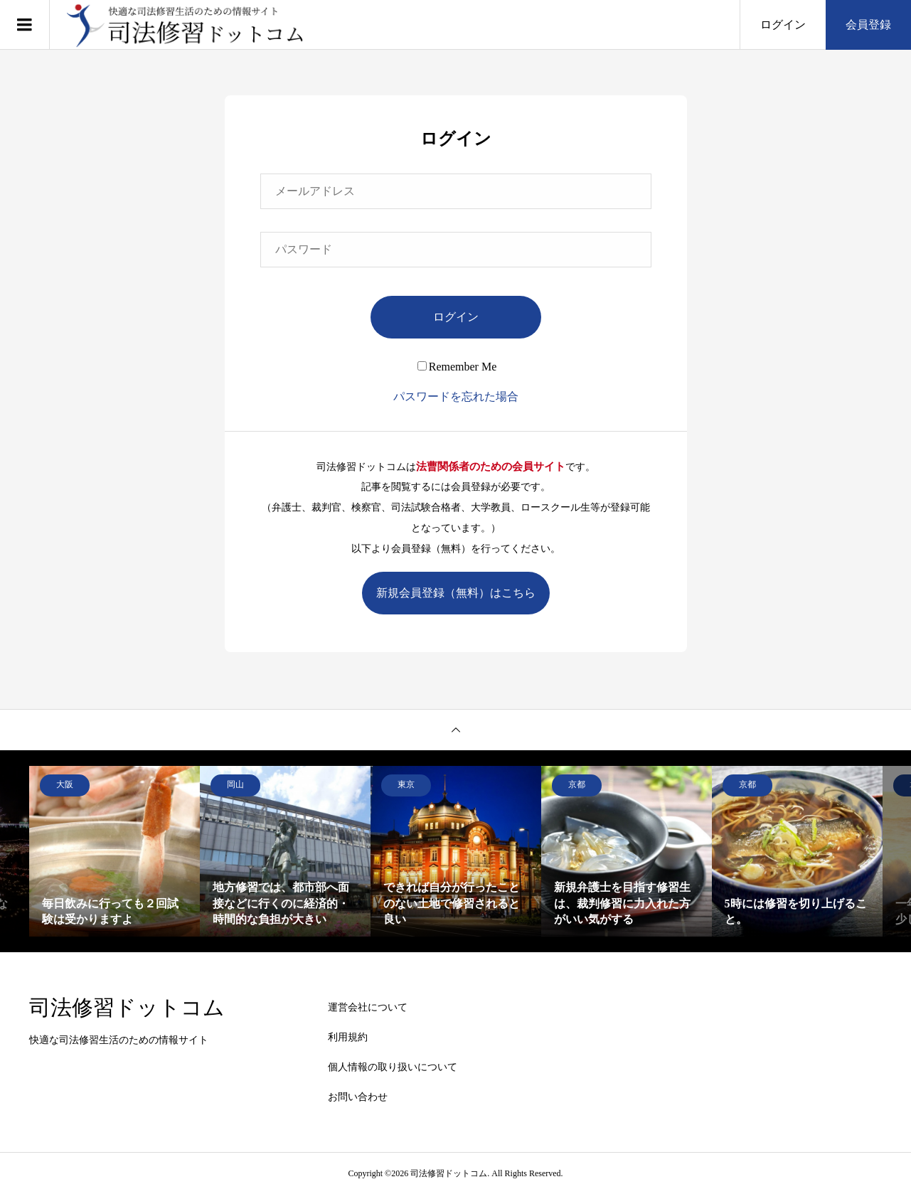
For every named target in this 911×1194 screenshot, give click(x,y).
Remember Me (457, 367)
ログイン (783, 24)
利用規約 (348, 1037)
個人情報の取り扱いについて (392, 1067)
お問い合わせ (358, 1097)
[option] (114, 851)
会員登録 (868, 24)
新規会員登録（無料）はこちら (456, 593)
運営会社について (367, 1007)
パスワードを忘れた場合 (455, 396)
